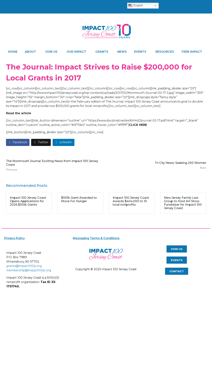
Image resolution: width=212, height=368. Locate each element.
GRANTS (101, 51)
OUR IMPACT (76, 51)
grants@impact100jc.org (24, 266)
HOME (12, 51)
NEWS (122, 51)
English (135, 5)
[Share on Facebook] (17, 142)
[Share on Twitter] (41, 142)
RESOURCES (164, 51)
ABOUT (30, 51)
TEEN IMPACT (191, 51)
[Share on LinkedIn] (63, 142)
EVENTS (140, 51)
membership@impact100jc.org (28, 270)
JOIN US (51, 51)
